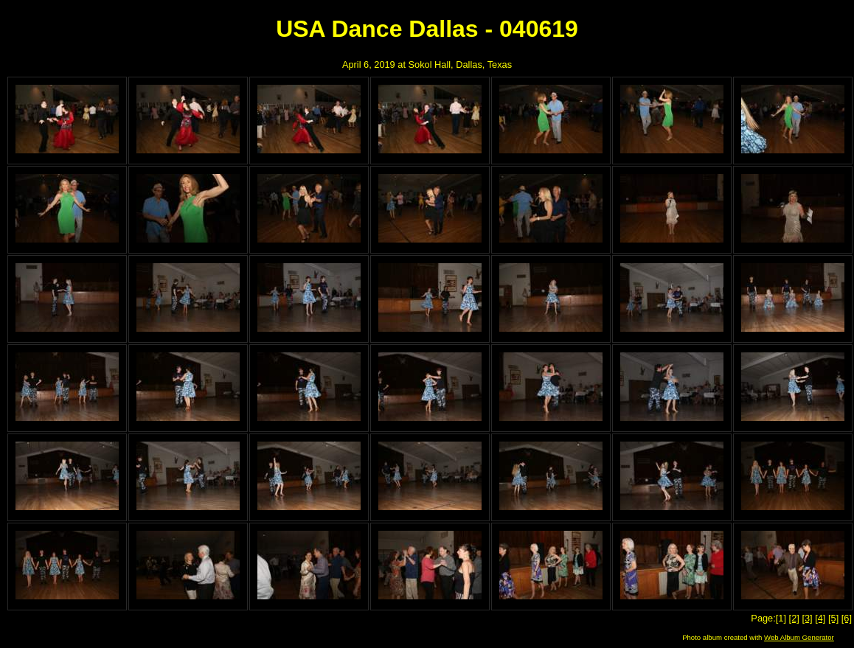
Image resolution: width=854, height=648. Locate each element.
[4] (820, 618)
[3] (807, 618)
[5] (833, 618)
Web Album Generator (799, 637)
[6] (846, 618)
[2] (794, 618)
